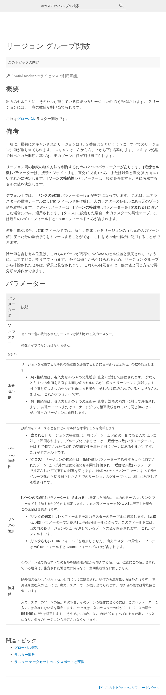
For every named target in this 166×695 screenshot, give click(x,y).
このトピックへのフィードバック (132, 686)
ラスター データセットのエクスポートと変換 (49, 660)
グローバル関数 (26, 646)
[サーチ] (121, 6)
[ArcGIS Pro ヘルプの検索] (79, 6)
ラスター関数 (24, 653)
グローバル (26, 119)
